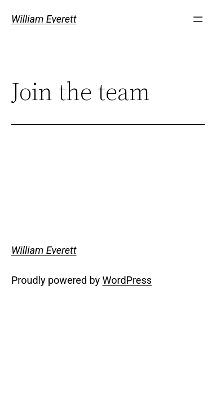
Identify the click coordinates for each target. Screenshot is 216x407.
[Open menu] (198, 19)
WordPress (127, 280)
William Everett (43, 19)
